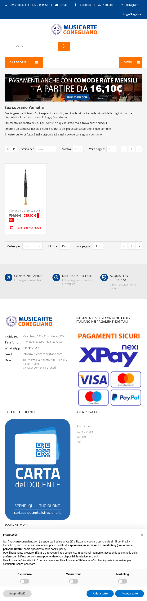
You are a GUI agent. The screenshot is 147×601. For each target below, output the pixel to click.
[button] (142, 535)
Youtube (108, 5)
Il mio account (85, 426)
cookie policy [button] (58, 549)
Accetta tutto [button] (129, 593)
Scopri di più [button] (17, 593)
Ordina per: (27, 149)
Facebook (84, 5)
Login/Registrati (132, 14)
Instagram (132, 5)
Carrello (81, 436)
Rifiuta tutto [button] (100, 593)
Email (63, 5)
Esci (78, 442)
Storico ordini (84, 431)
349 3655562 (31, 348)
